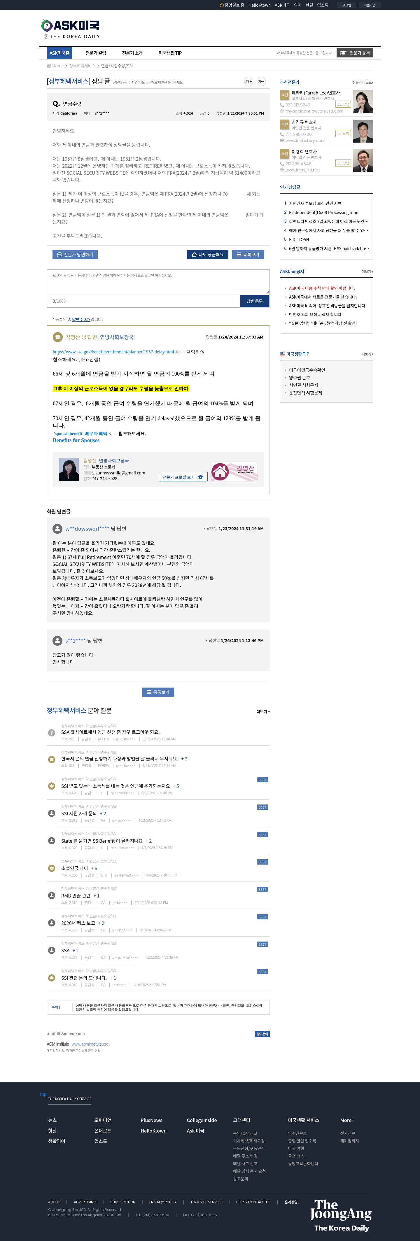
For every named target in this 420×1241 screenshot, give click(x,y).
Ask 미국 (195, 1130)
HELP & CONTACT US (254, 1202)
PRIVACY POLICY (163, 1202)
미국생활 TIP (170, 52)
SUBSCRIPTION (123, 1202)
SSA (65, 950)
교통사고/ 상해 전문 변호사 (313, 98)
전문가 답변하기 (75, 254)
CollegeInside (202, 1119)
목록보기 (248, 254)
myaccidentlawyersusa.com (312, 111)
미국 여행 (296, 1148)
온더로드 (103, 1130)
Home (55, 66)
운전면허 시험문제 (305, 393)
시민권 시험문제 (303, 385)
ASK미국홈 (59, 52)
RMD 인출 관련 (75, 895)
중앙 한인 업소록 (302, 1141)
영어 (298, 5)
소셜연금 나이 (74, 868)
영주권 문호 (299, 377)
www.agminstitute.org (90, 1044)
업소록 (323, 5)
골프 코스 (296, 1156)
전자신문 (347, 1133)
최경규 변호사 (304, 122)
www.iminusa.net (300, 170)
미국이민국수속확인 (307, 370)
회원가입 (370, 5)
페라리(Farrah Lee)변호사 (316, 93)
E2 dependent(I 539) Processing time (323, 212)
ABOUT (54, 1202)
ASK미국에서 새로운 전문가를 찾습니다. (323, 297)
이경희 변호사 (304, 151)
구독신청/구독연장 (249, 1148)
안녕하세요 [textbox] (158, 183)
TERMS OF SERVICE (206, 1202)
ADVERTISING (85, 1202)
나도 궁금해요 (208, 254)
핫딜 (309, 5)
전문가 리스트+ (362, 82)
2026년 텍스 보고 (78, 922)
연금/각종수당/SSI (117, 66)
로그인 (346, 5)
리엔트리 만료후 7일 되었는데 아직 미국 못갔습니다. (333, 221)
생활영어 (56, 1140)
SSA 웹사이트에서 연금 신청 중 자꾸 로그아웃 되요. (110, 731)
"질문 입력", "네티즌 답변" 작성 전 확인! (323, 323)
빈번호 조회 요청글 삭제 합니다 (315, 314)
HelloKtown (260, 5)
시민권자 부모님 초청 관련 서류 (315, 203)
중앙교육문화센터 (303, 1163)
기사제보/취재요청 (249, 1141)
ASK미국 (282, 5)
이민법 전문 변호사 (306, 128)
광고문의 (240, 1179)
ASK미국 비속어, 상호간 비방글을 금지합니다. (327, 306)
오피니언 (103, 1119)
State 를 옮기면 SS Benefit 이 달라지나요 (102, 840)
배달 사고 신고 (245, 1163)
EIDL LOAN (299, 239)
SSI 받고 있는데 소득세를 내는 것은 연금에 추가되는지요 (115, 785)
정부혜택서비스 (82, 66)
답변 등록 (255, 301)
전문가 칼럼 (95, 52)
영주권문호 (297, 1133)
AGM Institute (58, 1044)
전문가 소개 (132, 52)
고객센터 (241, 1119)
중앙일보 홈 (232, 5)
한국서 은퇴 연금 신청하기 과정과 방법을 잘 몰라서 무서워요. (119, 758)
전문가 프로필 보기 (183, 477)
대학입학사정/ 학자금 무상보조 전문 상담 (73, 1050)
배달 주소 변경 (245, 1156)
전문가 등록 (355, 53)
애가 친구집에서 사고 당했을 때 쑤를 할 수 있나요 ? (331, 230)
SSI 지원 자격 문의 (79, 813)
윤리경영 (291, 1202)
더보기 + (263, 711)
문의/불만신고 (245, 1133)
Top (42, 1094)
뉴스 (52, 1119)
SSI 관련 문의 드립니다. (84, 977)
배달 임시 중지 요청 (249, 1171)
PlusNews (151, 1119)
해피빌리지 (349, 1141)
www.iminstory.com (303, 140)
